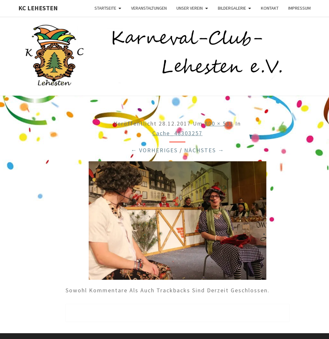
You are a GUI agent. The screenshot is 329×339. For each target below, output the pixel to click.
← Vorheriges (154, 150)
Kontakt (270, 8)
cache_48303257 (177, 133)
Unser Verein (189, 8)
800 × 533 (219, 123)
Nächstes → (204, 150)
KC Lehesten (38, 8)
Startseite (105, 8)
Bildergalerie (232, 8)
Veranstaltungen (149, 8)
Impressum (299, 8)
